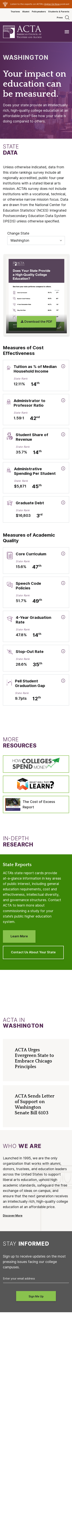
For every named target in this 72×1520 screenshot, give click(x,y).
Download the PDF (36, 321)
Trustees (15, 11)
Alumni (25, 11)
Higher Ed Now (52, 4)
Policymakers (39, 11)
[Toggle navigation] (67, 32)
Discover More (12, 1215)
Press (60, 17)
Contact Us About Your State (33, 952)
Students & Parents (58, 11)
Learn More (19, 936)
